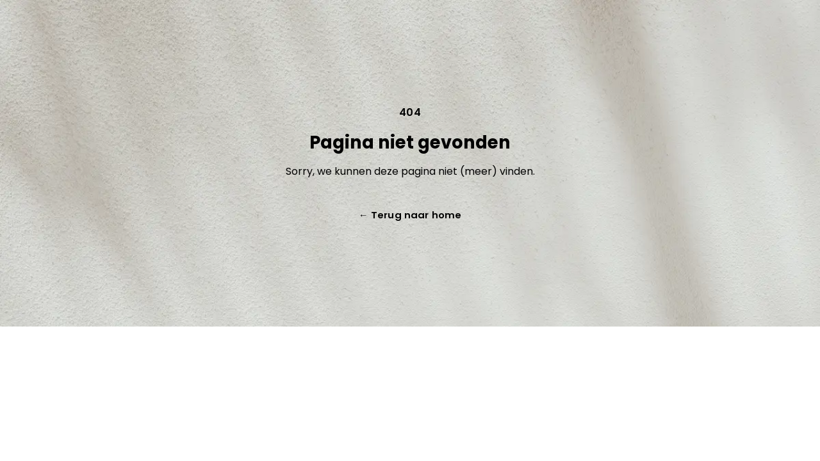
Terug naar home (410, 215)
